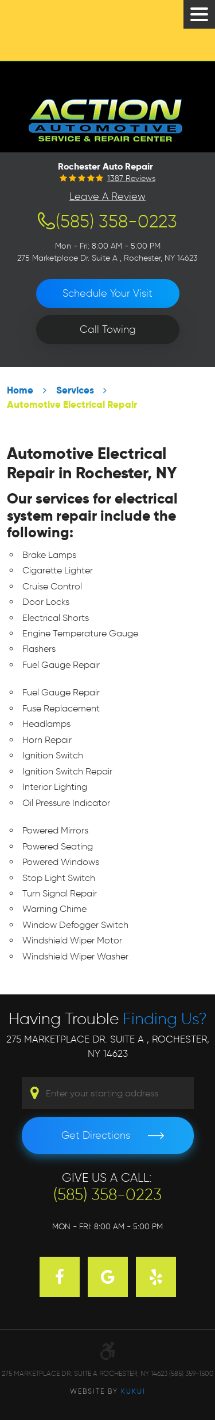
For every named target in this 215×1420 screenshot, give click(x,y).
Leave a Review (107, 196)
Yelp (156, 1277)
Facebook (60, 1277)
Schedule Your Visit (107, 293)
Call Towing (108, 329)
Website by (108, 1391)
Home (20, 390)
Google (108, 1277)
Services (75, 390)
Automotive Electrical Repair (72, 405)
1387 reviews (131, 179)
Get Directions (95, 1135)
